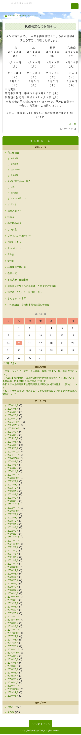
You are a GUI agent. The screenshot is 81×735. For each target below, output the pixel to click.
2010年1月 (13, 682)
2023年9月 (13, 481)
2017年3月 (13, 646)
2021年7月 (13, 550)
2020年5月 (13, 580)
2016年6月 (13, 662)
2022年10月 (13, 511)
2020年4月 (13, 583)
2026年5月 (13, 408)
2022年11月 (13, 507)
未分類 (72, 124)
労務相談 (14, 164)
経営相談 (14, 158)
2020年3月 (13, 587)
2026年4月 (13, 412)
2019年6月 (13, 606)
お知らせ (12, 706)
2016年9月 (13, 656)
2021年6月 (13, 554)
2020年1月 (13, 593)
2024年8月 (13, 464)
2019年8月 (13, 603)
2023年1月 (13, 501)
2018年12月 (13, 616)
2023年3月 (13, 494)
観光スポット (14, 210)
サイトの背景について (20, 198)
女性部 (10, 260)
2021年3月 (13, 560)
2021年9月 (13, 547)
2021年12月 (13, 537)
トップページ (14, 248)
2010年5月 (13, 672)
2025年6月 (13, 441)
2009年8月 (13, 695)
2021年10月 (13, 544)
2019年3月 (13, 610)
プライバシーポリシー (19, 235)
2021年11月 (13, 540)
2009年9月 (13, 692)
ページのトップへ (40, 723)
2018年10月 (13, 620)
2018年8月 (13, 623)
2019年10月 (13, 596)
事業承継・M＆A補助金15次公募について (24, 381)
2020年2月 (13, 590)
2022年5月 (13, 527)
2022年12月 (13, 504)
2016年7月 (13, 659)
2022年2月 (13, 534)
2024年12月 (13, 451)
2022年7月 (13, 521)
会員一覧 (12, 273)
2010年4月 (13, 676)
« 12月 (5, 363)
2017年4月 (13, 643)
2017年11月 (13, 629)
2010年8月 (13, 666)
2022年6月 (13, 524)
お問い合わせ (14, 242)
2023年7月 (13, 488)
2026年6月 (13, 405)
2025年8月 (13, 435)
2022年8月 (13, 517)
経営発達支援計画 (16, 267)
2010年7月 (13, 669)
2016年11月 (13, 649)
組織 (12, 187)
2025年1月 (13, 448)
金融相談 (14, 175)
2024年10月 (13, 458)
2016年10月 (13, 653)
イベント (12, 204)
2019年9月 (13, 600)
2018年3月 (13, 626)
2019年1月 (13, 613)
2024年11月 (13, 455)
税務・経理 (15, 170)
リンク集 (12, 229)
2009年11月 (13, 686)
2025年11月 (13, 425)
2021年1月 (13, 563)
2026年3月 (13, 415)
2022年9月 (13, 514)
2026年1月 (13, 418)
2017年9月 (13, 636)
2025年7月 (13, 438)
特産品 (10, 217)
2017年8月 (13, 639)
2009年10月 (13, 689)
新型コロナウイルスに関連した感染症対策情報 (31, 286)
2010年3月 (13, 679)
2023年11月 (13, 474)
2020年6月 (13, 577)
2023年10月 (13, 478)
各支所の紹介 (14, 223)
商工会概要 (13, 152)
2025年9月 (13, 432)
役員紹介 (14, 193)
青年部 (10, 254)
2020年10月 (13, 567)
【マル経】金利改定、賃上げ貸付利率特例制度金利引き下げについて (38, 377)
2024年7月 (13, 468)
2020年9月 (13, 570)
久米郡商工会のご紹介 (19, 181)
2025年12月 (13, 422)
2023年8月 (13, 484)
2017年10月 (13, 633)
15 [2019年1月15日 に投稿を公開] (19, 342)
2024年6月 (13, 471)
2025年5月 (13, 445)
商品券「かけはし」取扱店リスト (24, 292)
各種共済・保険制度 (17, 279)
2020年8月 (13, 573)
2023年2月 (13, 497)
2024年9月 (13, 461)
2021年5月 (13, 557)
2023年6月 (13, 491)
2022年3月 (13, 530)
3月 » (13, 363)
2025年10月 (13, 428)
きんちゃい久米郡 (16, 298)
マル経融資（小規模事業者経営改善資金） (29, 304)
